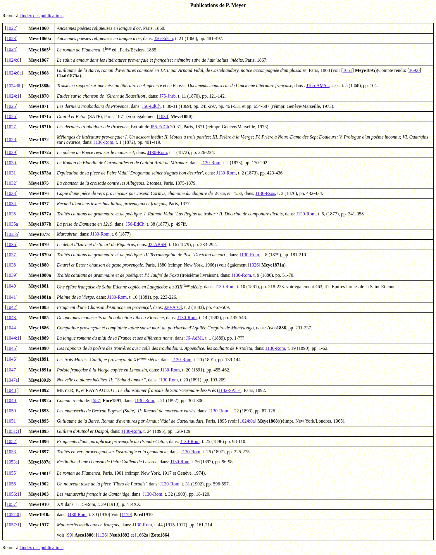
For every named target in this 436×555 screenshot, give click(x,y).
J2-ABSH (157, 244)
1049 (11, 400)
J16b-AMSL (317, 85)
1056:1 (12, 494)
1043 (11, 317)
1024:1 (12, 96)
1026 (11, 116)
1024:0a (14, 72)
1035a (12, 224)
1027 (11, 126)
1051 (347, 70)
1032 (11, 183)
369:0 (414, 70)
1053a (12, 461)
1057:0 (12, 514)
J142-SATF (229, 390)
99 (69, 534)
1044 (11, 327)
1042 (11, 307)
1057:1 (12, 524)
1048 (11, 390)
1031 (11, 172)
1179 (126, 514)
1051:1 (12, 431)
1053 (11, 451)
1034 (11, 203)
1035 (11, 213)
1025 (11, 106)
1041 (11, 297)
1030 (11, 162)
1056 (11, 483)
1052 (11, 441)
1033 (11, 193)
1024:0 (12, 60)
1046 (11, 359)
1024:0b (13, 85)
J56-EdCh (163, 38)
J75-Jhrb (167, 96)
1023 (11, 38)
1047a (12, 380)
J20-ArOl (173, 307)
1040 (11, 285)
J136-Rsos (265, 193)
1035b (12, 234)
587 (96, 400)
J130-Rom (103, 142)
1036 (11, 244)
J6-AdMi (194, 338)
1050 (11, 410)
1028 (11, 139)
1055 (11, 473)
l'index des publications (41, 15)
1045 (11, 348)
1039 (11, 275)
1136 (102, 534)
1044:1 (12, 338)
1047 (11, 369)
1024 (11, 49)
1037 (11, 254)
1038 (163, 116)
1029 (11, 152)
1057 (11, 504)
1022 (11, 28)
